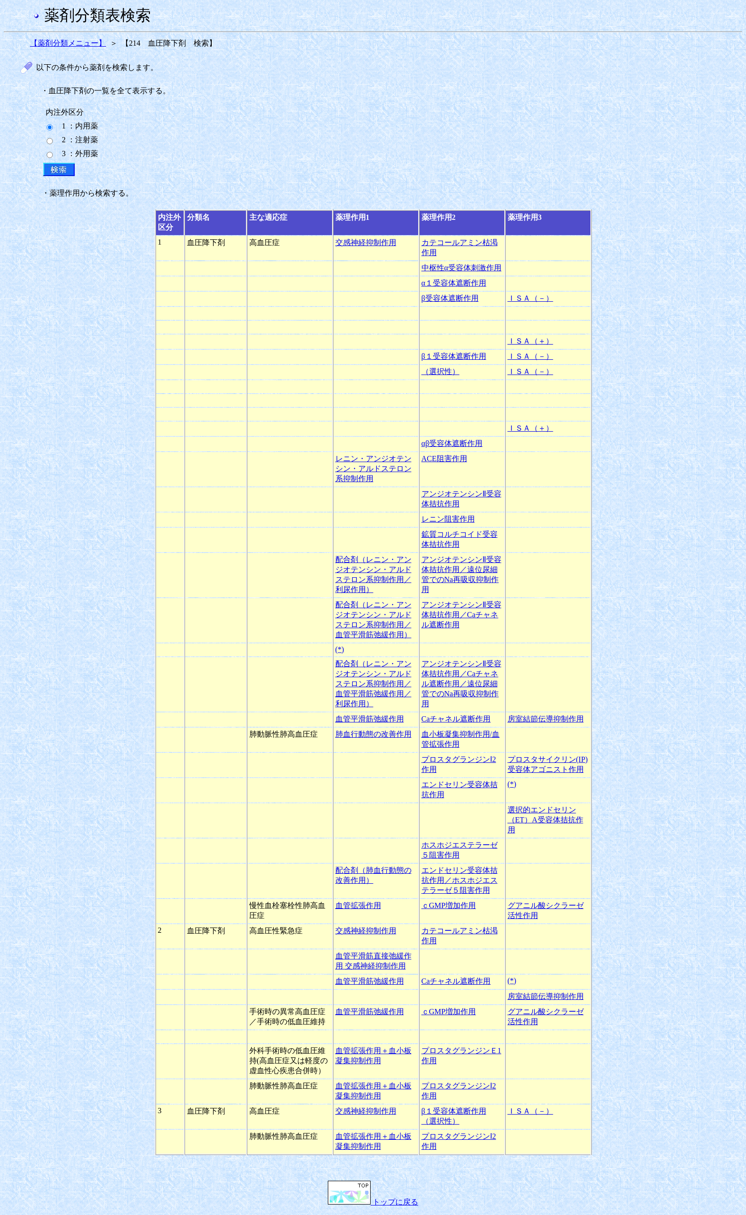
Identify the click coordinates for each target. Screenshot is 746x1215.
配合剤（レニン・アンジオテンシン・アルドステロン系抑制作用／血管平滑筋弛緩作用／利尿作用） (373, 684)
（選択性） (441, 371)
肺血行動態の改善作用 (373, 734)
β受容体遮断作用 (450, 298)
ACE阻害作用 (444, 458)
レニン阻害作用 (448, 519)
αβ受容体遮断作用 (452, 443)
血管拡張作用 (358, 905)
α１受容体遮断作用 (454, 283)
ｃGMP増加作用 (449, 905)
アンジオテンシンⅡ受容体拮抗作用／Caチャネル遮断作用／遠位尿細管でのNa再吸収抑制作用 (461, 684)
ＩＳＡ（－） (530, 298)
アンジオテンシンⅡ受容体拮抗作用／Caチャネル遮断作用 (461, 615)
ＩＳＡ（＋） (530, 341)
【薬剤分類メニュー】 (68, 43)
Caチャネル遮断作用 (456, 719)
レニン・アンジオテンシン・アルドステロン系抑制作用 (373, 468)
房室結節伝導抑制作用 (546, 719)
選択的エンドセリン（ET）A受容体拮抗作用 (545, 820)
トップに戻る (373, 1202)
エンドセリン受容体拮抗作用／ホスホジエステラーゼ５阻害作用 (460, 880)
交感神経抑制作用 (365, 242)
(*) (339, 649)
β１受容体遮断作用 (454, 356)
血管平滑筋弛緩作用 (369, 719)
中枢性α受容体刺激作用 (461, 268)
